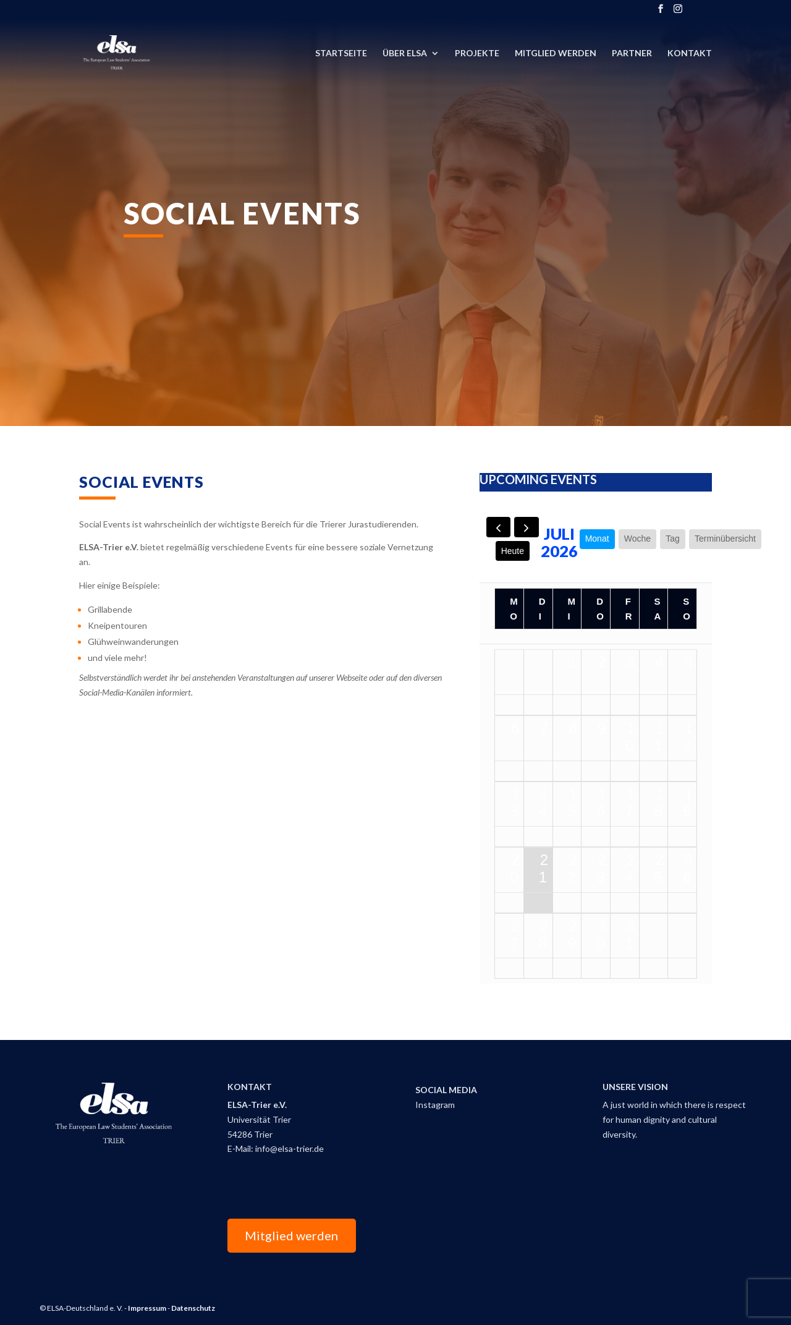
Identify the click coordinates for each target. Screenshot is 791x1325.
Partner (632, 53)
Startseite (341, 53)
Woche (637, 538)
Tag (673, 538)
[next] (526, 527)
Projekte (477, 53)
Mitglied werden (291, 1235)
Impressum (147, 1308)
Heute (512, 551)
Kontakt (689, 53)
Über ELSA (405, 53)
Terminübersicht (725, 538)
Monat (597, 538)
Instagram (435, 1104)
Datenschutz (193, 1308)
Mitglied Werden (555, 53)
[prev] (498, 527)
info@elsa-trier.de (289, 1148)
